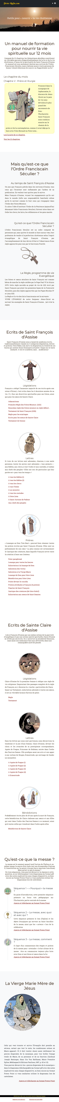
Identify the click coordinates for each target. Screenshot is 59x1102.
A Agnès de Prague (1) (17, 762)
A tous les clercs (14, 483)
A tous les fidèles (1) (16, 477)
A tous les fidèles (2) (16, 480)
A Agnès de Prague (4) (17, 772)
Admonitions (13, 401)
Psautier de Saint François (18, 588)
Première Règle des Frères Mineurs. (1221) (24, 405)
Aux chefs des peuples (17, 503)
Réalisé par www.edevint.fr (19, 1099)
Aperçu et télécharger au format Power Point (32, 903)
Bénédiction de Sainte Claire (19, 829)
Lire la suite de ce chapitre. (14, 135)
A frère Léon (13, 496)
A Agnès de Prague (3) (17, 769)
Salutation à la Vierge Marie (19, 572)
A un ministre (14, 490)
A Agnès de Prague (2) (17, 766)
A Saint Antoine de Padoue (19, 500)
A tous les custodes (16, 493)
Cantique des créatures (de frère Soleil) (23, 591)
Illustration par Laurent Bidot (35, 1099)
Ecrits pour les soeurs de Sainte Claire (23, 418)
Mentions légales (40, 1096)
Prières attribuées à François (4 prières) (24, 585)
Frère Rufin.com (12, 3)
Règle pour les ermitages (18, 414)
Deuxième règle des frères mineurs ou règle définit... (29, 408)
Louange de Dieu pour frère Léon (21, 575)
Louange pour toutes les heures (20, 562)
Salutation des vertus (16, 569)
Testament (12, 700)
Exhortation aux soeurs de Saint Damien (24, 594)
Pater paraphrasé (15, 559)
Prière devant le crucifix (18, 582)
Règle (10, 697)
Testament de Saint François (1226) (22, 411)
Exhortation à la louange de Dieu (21, 565)
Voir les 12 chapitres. (12, 139)
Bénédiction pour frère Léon (19, 578)
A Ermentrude (14, 775)
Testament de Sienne (16, 421)
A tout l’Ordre (13, 487)
